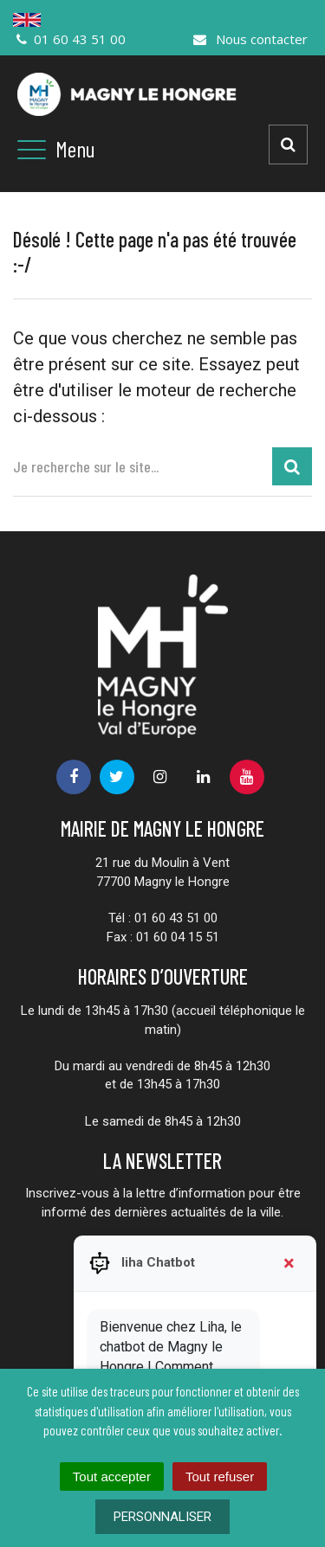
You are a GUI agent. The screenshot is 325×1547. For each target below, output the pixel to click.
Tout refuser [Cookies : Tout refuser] (219, 1476)
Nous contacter (250, 39)
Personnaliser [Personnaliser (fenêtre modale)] (162, 1517)
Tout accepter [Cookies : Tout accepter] (112, 1476)
